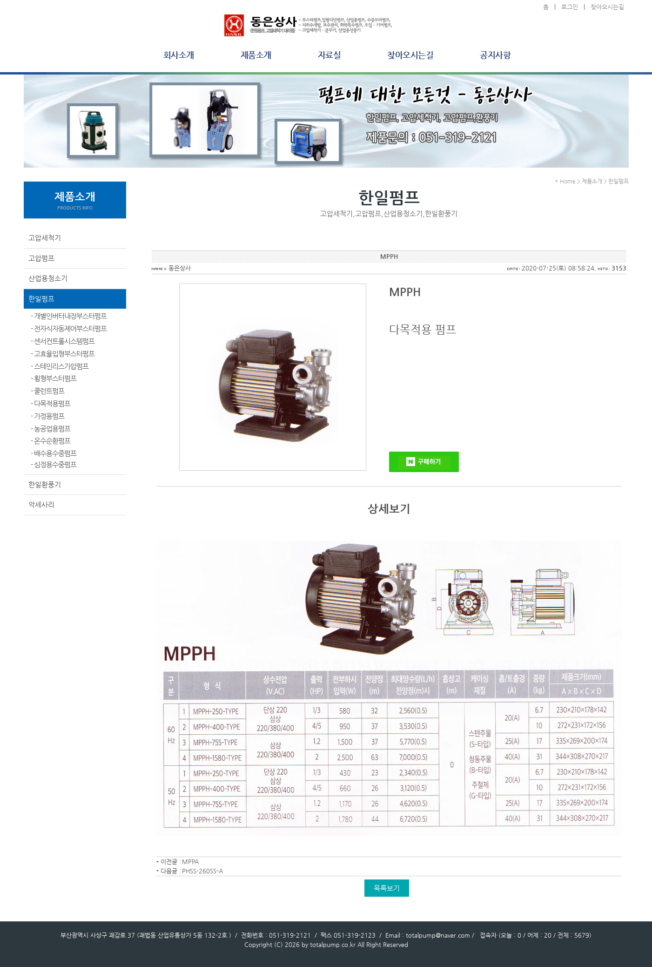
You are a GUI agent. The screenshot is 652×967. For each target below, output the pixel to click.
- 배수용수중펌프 (53, 453)
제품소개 (256, 55)
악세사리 (41, 504)
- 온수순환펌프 (50, 441)
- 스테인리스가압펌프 (59, 366)
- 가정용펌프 (47, 416)
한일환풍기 (44, 484)
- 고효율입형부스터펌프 (62, 354)
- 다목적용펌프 (50, 403)
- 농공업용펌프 (50, 429)
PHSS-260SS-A (202, 870)
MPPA (190, 861)
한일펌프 (41, 299)
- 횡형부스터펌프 (53, 378)
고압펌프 (41, 258)
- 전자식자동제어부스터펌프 (69, 328)
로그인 (569, 6)
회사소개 (178, 55)
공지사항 (495, 55)
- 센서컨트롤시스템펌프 (62, 341)
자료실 (329, 55)
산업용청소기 (47, 278)
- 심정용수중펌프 (53, 464)
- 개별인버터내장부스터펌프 (69, 316)
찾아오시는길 (607, 6)
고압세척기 (44, 238)
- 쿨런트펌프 (47, 391)
